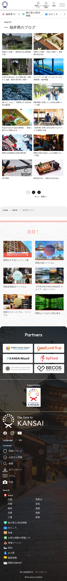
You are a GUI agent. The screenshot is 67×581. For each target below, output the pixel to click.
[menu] (62, 5)
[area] (8, 14)
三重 (10, 517)
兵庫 (10, 512)
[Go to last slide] (19, 14)
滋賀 (38, 508)
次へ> (37, 196)
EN (20, 440)
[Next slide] (65, 14)
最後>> (44, 196)
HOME (5, 210)
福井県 (14, 210)
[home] (17, 5)
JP (15, 440)
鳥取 (38, 517)
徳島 (38, 512)
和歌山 (39, 499)
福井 (10, 508)
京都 (10, 503)
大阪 (10, 499)
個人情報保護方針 (26, 572)
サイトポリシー (41, 572)
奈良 (38, 503)
